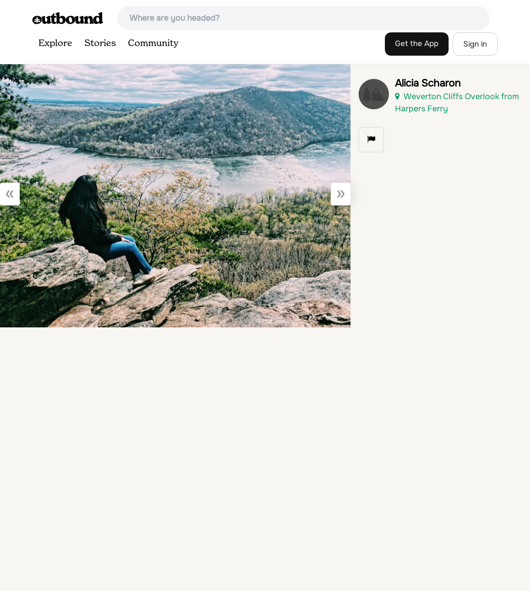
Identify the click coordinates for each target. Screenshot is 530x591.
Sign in (475, 44)
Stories (100, 43)
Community (153, 43)
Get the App (416, 43)
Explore (55, 43)
